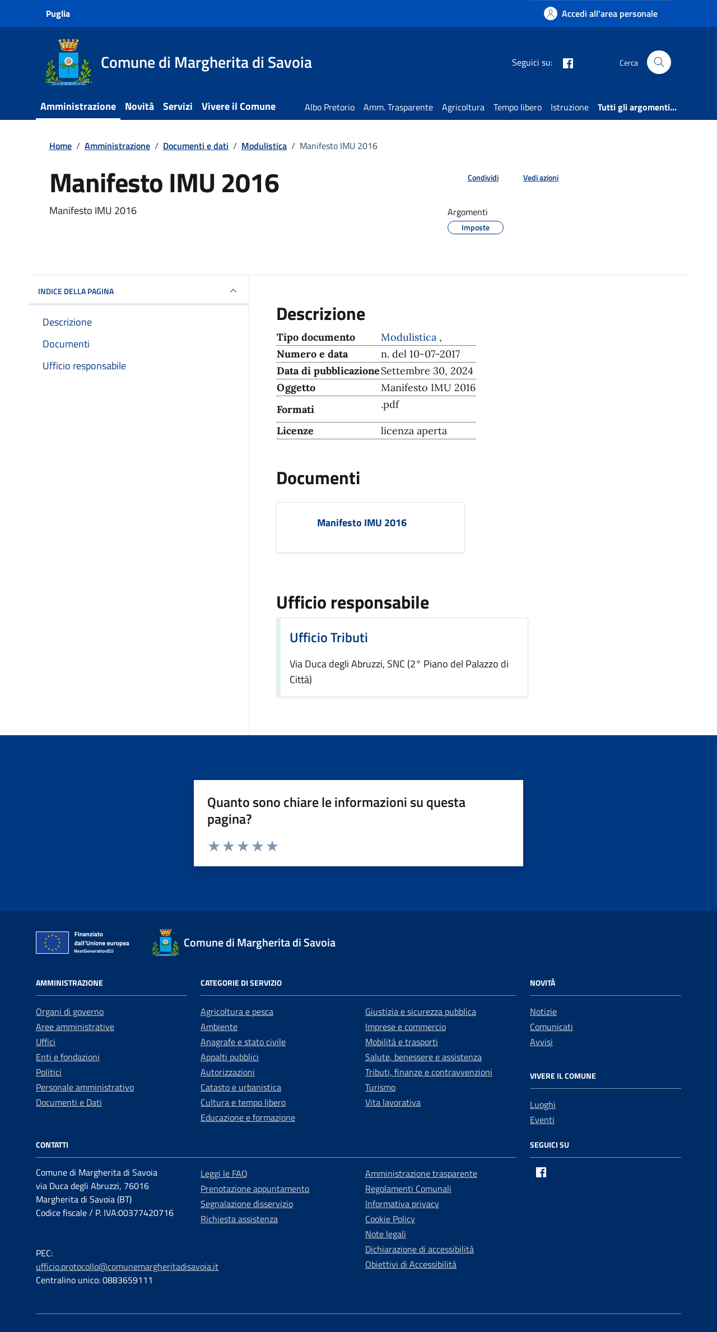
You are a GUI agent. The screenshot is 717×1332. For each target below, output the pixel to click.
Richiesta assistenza (239, 1219)
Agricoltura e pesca (237, 1011)
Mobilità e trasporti (401, 1041)
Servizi (178, 106)
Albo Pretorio (330, 107)
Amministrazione (78, 106)
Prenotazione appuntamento (255, 1188)
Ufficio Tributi (329, 637)
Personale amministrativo (85, 1087)
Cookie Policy (390, 1219)
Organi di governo (70, 1011)
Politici (49, 1072)
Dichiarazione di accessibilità (419, 1249)
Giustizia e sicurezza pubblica (420, 1011)
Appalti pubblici (230, 1057)
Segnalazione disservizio (247, 1203)
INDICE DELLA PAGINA (139, 291)
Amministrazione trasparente (421, 1173)
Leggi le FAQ (224, 1173)
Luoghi (543, 1104)
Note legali (385, 1234)
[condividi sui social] (474, 177)
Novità (139, 106)
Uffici (45, 1041)
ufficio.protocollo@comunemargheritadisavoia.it (127, 1266)
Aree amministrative (75, 1026)
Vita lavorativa (393, 1102)
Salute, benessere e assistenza (423, 1057)
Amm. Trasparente (398, 107)
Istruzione (570, 107)
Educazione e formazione (248, 1117)
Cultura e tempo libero (243, 1102)
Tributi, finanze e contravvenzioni (428, 1072)
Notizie (543, 1011)
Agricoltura (463, 107)
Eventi (542, 1119)
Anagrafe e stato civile (243, 1041)
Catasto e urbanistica (241, 1087)
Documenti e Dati (69, 1102)
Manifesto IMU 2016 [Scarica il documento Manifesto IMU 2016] (362, 522)
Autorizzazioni (228, 1072)
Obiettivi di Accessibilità (411, 1264)
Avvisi (541, 1041)
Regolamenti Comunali (408, 1188)
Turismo (380, 1087)
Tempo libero (517, 107)
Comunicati (551, 1026)
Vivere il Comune (239, 106)
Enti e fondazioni (68, 1057)
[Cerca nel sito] (659, 62)
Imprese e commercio (405, 1026)
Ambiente (219, 1026)
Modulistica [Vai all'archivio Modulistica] (410, 337)
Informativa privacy (402, 1203)
